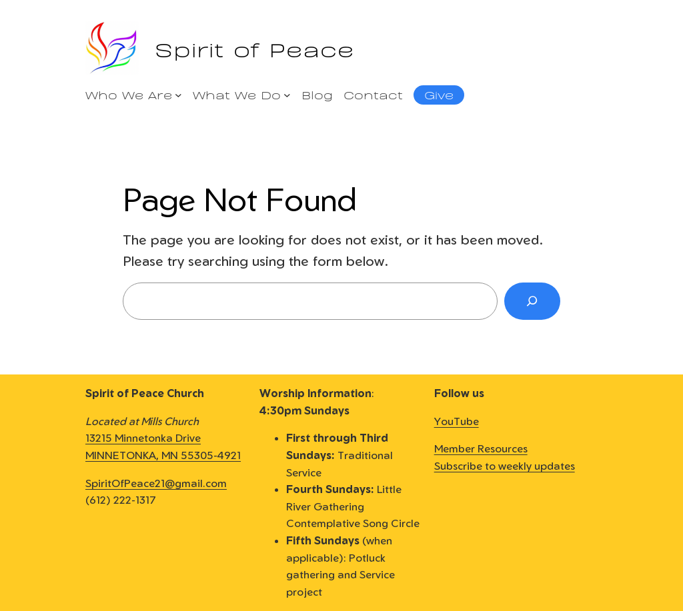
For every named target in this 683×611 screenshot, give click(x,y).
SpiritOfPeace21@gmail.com (156, 483)
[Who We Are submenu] (178, 95)
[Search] (532, 301)
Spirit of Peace (254, 48)
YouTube (456, 421)
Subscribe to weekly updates (504, 465)
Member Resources (481, 448)
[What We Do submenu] (287, 95)
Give (439, 94)
